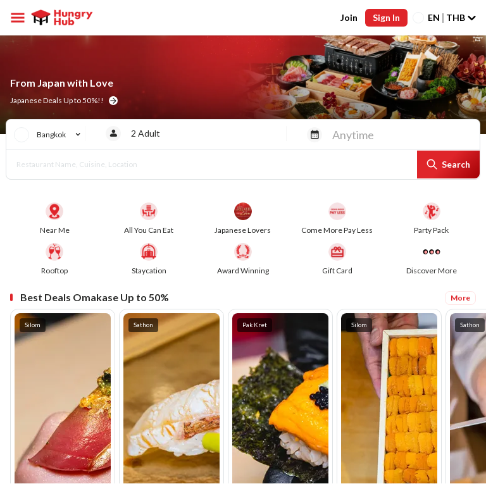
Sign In (386, 17)
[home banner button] (113, 100)
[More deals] (431, 259)
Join (349, 17)
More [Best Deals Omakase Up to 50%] (460, 297)
